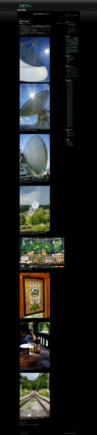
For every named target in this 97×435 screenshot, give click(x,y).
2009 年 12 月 (69, 104)
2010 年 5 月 (69, 98)
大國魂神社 (69, 47)
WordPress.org (70, 145)
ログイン (69, 141)
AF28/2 (67, 37)
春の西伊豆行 (69, 60)
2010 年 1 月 (69, 102)
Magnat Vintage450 (70, 67)
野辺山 (37, 424)
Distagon (67, 41)
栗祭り (68, 61)
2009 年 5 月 (69, 108)
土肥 (77, 46)
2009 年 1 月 (69, 113)
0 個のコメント (61, 23)
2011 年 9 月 (69, 85)
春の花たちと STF (70, 135)
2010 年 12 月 (69, 93)
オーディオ (71, 45)
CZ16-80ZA (76, 40)
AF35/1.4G (75, 37)
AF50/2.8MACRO (69, 39)
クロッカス (75, 45)
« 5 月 (69, 32)
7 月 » (75, 32)
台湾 (68, 62)
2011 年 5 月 (69, 86)
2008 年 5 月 (69, 122)
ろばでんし (25, 5)
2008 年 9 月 (69, 117)
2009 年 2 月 (69, 112)
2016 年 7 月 (69, 81)
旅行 (70, 49)
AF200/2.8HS (68, 40)
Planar (73, 42)
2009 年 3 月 (69, 110)
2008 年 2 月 (69, 126)
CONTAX (72, 40)
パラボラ (29, 424)
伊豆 (73, 46)
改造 (68, 49)
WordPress (74, 433)
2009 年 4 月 (69, 109)
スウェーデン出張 (70, 57)
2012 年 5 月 (69, 84)
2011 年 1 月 (69, 92)
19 (70, 30)
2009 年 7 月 (69, 106)
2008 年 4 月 (69, 123)
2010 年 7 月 (69, 97)
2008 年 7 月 (69, 119)
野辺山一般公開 (24, 21)
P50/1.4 (70, 42)
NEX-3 (67, 42)
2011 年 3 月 (69, 89)
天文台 (32, 424)
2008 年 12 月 (69, 114)
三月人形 (70, 46)
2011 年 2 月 (69, 90)
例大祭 (75, 46)
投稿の (69, 142)
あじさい (67, 45)
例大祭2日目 (69, 69)
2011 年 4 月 (69, 88)
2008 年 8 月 (69, 118)
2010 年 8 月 (69, 96)
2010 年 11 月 (69, 94)
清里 (35, 424)
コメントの (70, 143)
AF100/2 (75, 39)
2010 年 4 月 (69, 100)
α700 (72, 44)
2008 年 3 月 (69, 125)
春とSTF (68, 133)
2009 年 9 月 (69, 105)
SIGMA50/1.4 (76, 42)
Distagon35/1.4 (72, 41)
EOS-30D (76, 41)
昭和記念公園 (73, 49)
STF (67, 43)
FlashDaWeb (25, 433)
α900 (26, 424)
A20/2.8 (23, 424)
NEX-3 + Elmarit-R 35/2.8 (72, 71)
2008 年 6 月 (69, 121)
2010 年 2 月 (69, 101)
